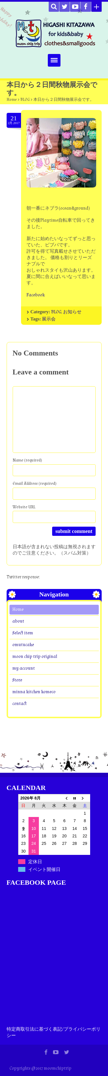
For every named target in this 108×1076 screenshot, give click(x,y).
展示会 (49, 319)
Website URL (24, 507)
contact (19, 704)
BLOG (25, 99)
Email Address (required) (34, 483)
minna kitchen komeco (34, 692)
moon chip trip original (34, 657)
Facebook (35, 295)
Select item (22, 633)
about (18, 621)
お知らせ (72, 312)
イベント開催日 (44, 869)
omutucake (23, 645)
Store (17, 680)
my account (23, 668)
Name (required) (27, 460)
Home (12, 99)
